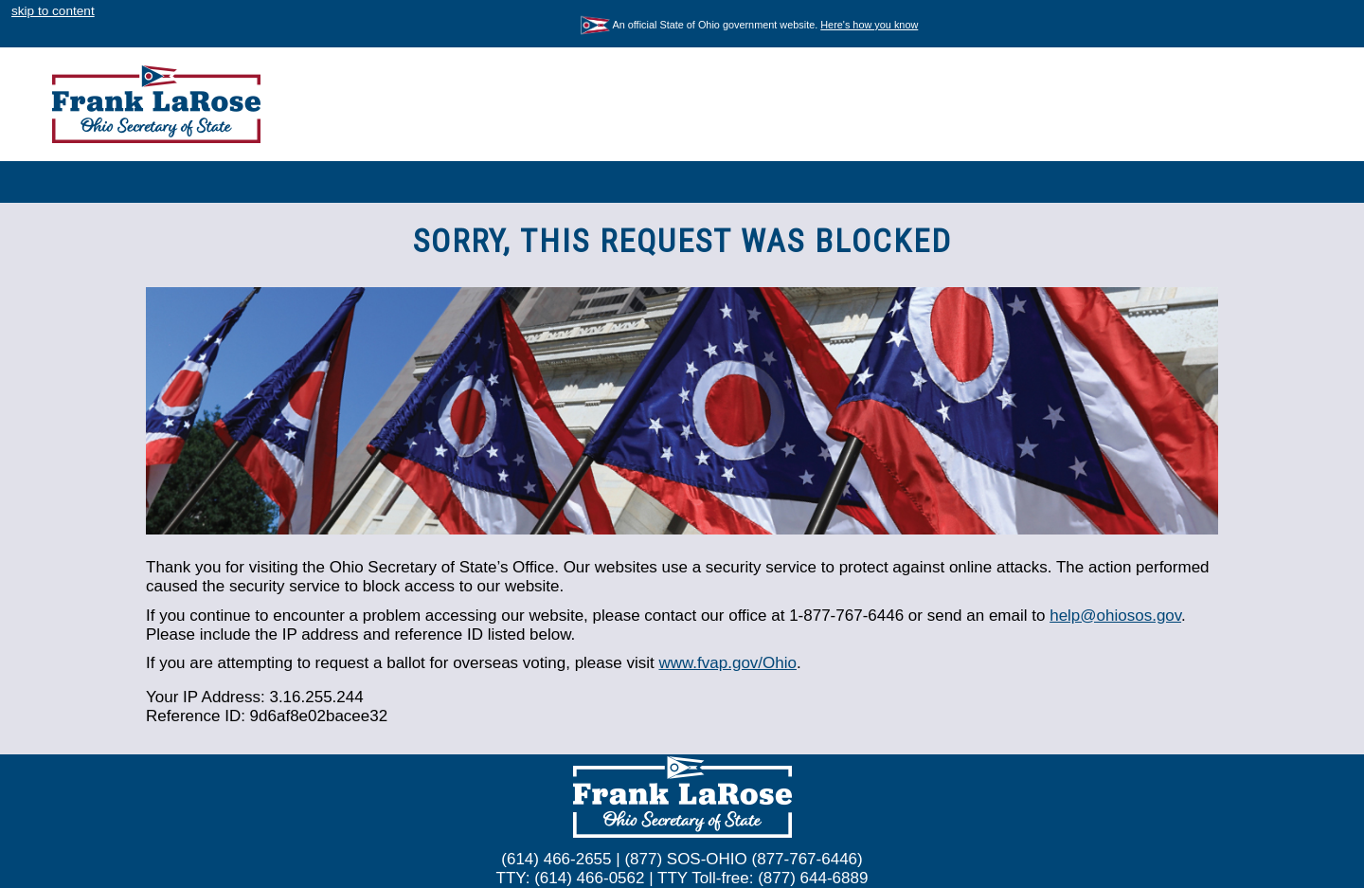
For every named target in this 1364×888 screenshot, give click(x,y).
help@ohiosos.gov (1115, 616)
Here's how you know (869, 24)
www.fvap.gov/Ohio (727, 663)
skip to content (53, 11)
